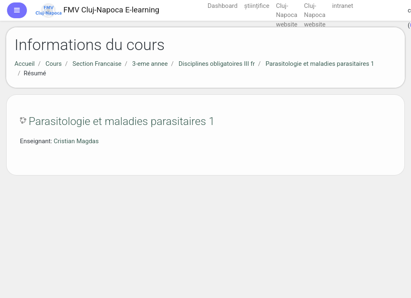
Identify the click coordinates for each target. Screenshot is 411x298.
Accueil (24, 63)
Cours (53, 63)
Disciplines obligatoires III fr (217, 63)
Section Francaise (97, 63)
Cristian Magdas (76, 141)
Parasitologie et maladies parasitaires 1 (319, 63)
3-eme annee (150, 63)
